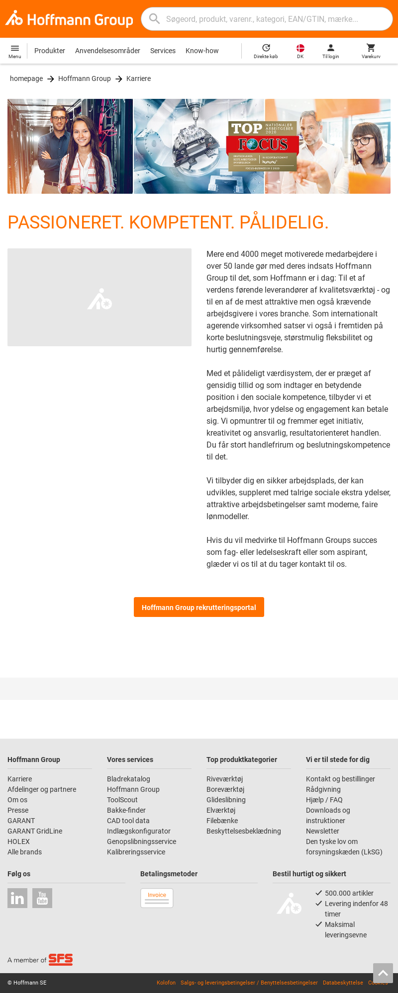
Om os (17, 800)
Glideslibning (226, 800)
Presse (17, 810)
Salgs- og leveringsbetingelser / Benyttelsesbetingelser (249, 983)
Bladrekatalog (128, 779)
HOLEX (18, 841)
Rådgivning (323, 789)
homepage (26, 78)
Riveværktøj (224, 779)
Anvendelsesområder (107, 51)
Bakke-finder (126, 810)
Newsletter (322, 831)
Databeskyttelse (343, 983)
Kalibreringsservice (136, 852)
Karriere (138, 78)
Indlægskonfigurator (139, 831)
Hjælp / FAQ (324, 800)
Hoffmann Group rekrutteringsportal (199, 607)
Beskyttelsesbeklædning (243, 831)
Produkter (49, 51)
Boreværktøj (225, 789)
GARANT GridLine (34, 831)
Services (163, 51)
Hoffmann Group (84, 78)
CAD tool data (128, 821)
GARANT (21, 821)
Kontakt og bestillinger (340, 779)
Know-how (202, 51)
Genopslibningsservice (141, 841)
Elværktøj (220, 810)
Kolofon (166, 983)
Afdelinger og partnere (41, 789)
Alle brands (24, 852)
